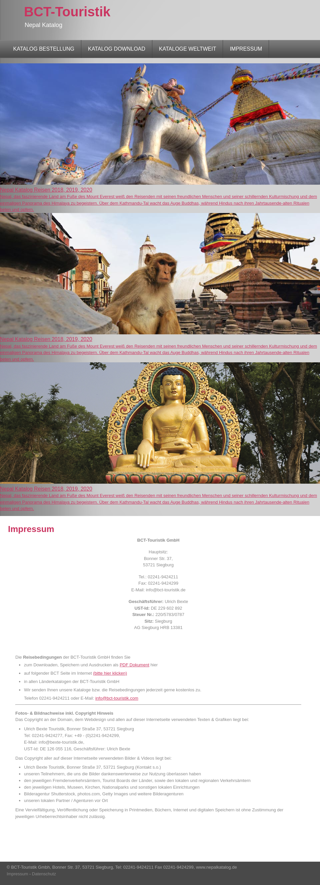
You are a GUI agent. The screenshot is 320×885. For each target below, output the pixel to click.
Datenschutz (44, 873)
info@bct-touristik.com (116, 698)
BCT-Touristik (67, 11)
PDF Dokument (134, 664)
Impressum (18, 873)
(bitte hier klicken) (110, 673)
